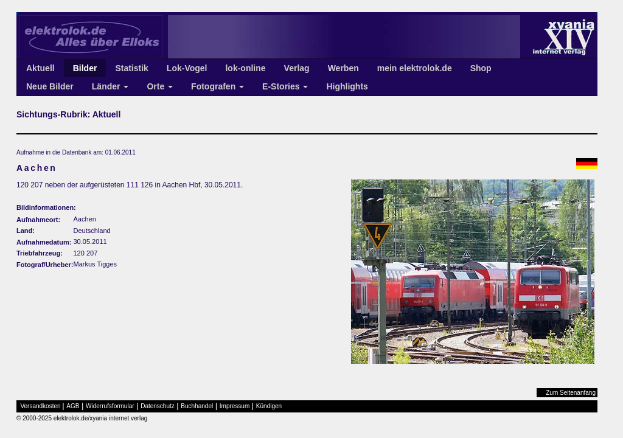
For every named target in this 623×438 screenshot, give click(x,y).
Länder (110, 86)
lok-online (245, 68)
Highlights (346, 86)
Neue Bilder (50, 86)
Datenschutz (158, 406)
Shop (481, 68)
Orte (160, 86)
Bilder (85, 68)
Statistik (131, 68)
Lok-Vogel (187, 68)
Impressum (234, 406)
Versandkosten (41, 406)
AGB (72, 406)
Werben (343, 68)
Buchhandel (197, 406)
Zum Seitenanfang (571, 392)
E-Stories (285, 86)
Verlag (297, 68)
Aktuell (40, 68)
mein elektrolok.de (414, 68)
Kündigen (269, 406)
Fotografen (217, 86)
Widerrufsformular (110, 406)
